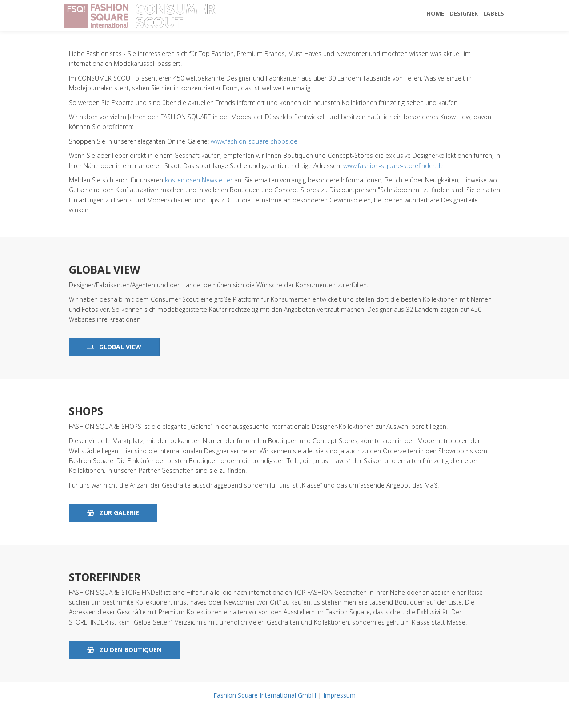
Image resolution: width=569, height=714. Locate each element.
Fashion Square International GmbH (264, 695)
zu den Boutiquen (124, 649)
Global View (114, 347)
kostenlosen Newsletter (198, 180)
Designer (463, 13)
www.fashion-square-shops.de (254, 141)
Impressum (339, 695)
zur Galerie (113, 512)
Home (435, 13)
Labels (493, 13)
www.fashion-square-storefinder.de (393, 165)
